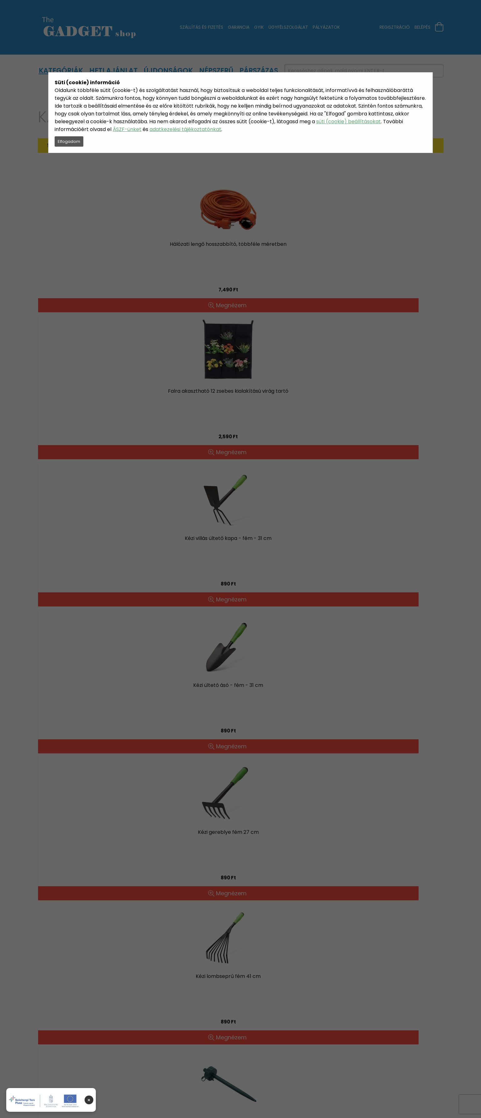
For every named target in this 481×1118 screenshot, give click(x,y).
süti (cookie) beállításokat (348, 121)
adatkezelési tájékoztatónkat (185, 129)
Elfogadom (69, 141)
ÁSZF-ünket (127, 129)
